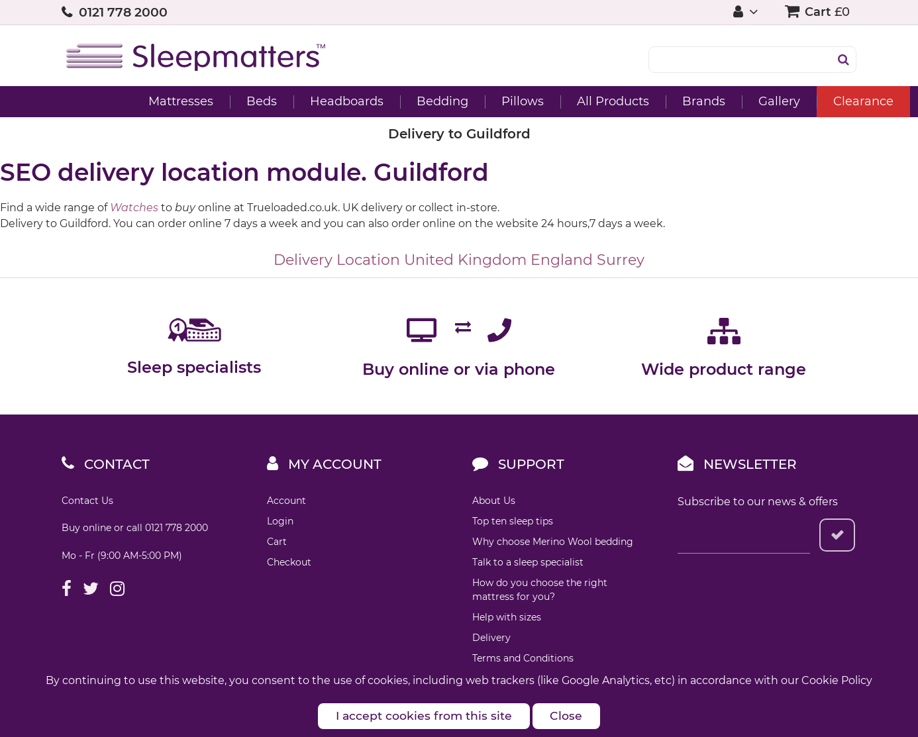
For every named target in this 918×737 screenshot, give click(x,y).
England (562, 260)
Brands (642, 101)
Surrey (620, 260)
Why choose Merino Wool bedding (552, 542)
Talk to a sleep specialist (528, 562)
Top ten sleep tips (512, 521)
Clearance (802, 101)
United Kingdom (465, 260)
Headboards (285, 101)
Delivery (491, 638)
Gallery (718, 101)
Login (280, 521)
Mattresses (119, 101)
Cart (277, 542)
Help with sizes (506, 617)
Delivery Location (337, 260)
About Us (493, 501)
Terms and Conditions (523, 658)
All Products (551, 101)
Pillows (461, 101)
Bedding (381, 101)
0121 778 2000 (123, 12)
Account (286, 501)
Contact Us (87, 501)
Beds (200, 101)
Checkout (289, 562)
